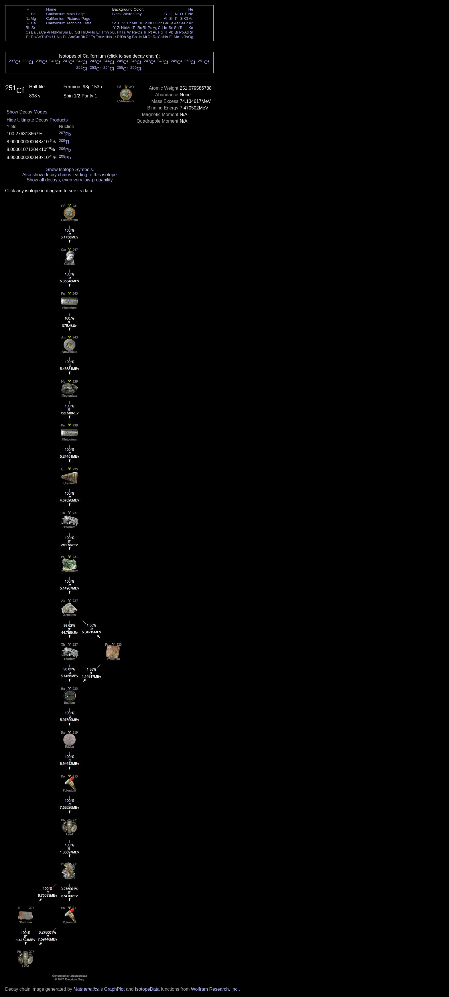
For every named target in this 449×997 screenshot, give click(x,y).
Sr (33, 28)
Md (104, 37)
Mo (129, 28)
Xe (190, 28)
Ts (186, 37)
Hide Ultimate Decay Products (37, 119)
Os (139, 32)
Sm (65, 32)
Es (92, 37)
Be (33, 14)
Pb (171, 32)
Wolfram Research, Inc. (215, 989)
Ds (150, 37)
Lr (114, 37)
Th (43, 37)
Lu (114, 32)
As (176, 23)
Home (51, 9)
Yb (109, 32)
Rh (145, 28)
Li (27, 14)
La (38, 32)
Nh (165, 37)
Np (59, 37)
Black (117, 14)
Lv (182, 37)
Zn (160, 23)
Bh (134, 37)
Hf (119, 32)
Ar (190, 18)
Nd (53, 32)
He (190, 9)
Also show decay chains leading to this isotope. (70, 174)
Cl (186, 18)
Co (145, 23)
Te (182, 28)
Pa (48, 37)
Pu (65, 37)
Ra (33, 37)
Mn (134, 23)
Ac (38, 37)
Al (165, 18)
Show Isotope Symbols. (70, 169)
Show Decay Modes (27, 111)
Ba (33, 32)
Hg (160, 32)
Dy (87, 32)
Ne (190, 14)
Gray (137, 14)
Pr (48, 32)
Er (98, 32)
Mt (145, 37)
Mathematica (86, 989)
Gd (77, 32)
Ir (145, 32)
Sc (114, 23)
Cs (27, 32)
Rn (190, 32)
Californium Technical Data (68, 23)
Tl (165, 32)
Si (171, 18)
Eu (71, 32)
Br (186, 23)
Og (190, 37)
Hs (139, 37)
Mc (176, 37)
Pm (59, 32)
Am (71, 37)
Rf (119, 37)
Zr (119, 28)
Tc (134, 28)
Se (181, 23)
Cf (87, 37)
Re (134, 32)
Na (27, 18)
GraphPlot (114, 989)
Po (181, 32)
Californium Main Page (65, 14)
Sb (176, 28)
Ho (92, 32)
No (109, 37)
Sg (129, 37)
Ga (165, 23)
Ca (33, 23)
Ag (155, 28)
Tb (82, 32)
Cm (77, 37)
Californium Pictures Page (68, 18)
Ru (139, 28)
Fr (28, 37)
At (186, 32)
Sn (171, 28)
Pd (150, 28)
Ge (171, 23)
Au (155, 32)
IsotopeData (147, 989)
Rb (27, 28)
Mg (33, 18)
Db (123, 37)
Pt (150, 32)
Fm (98, 37)
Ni (150, 23)
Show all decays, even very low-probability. (70, 179)
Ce (43, 32)
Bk (82, 37)
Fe (139, 23)
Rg (155, 37)
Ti (119, 23)
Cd (160, 28)
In (165, 28)
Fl (170, 37)
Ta (123, 32)
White (127, 14)
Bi (176, 32)
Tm (104, 32)
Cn (160, 37)
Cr (129, 23)
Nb (123, 28)
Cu (155, 23)
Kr (190, 23)
